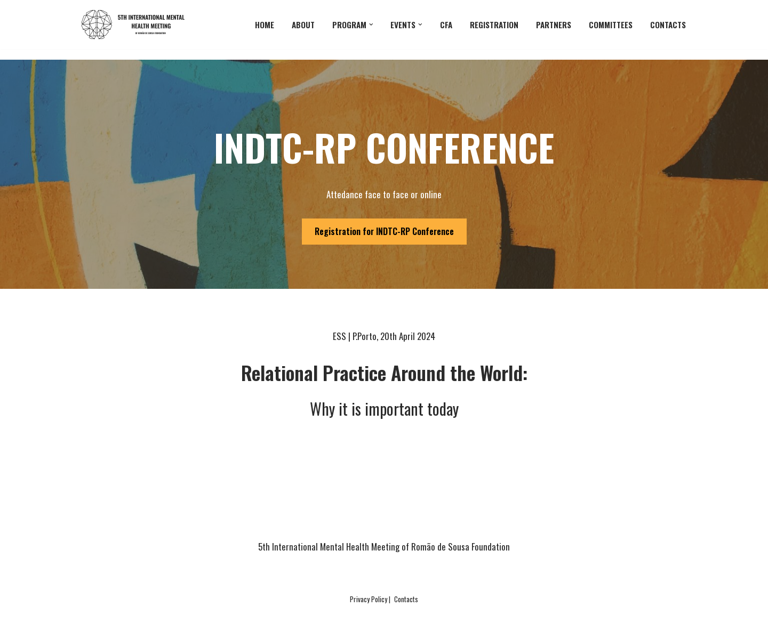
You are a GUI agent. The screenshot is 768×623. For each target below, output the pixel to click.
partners (553, 24)
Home (264, 24)
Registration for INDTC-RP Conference (384, 231)
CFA (446, 24)
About (303, 24)
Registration (494, 24)
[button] (371, 24)
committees (611, 24)
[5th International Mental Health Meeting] (136, 24)
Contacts (668, 24)
